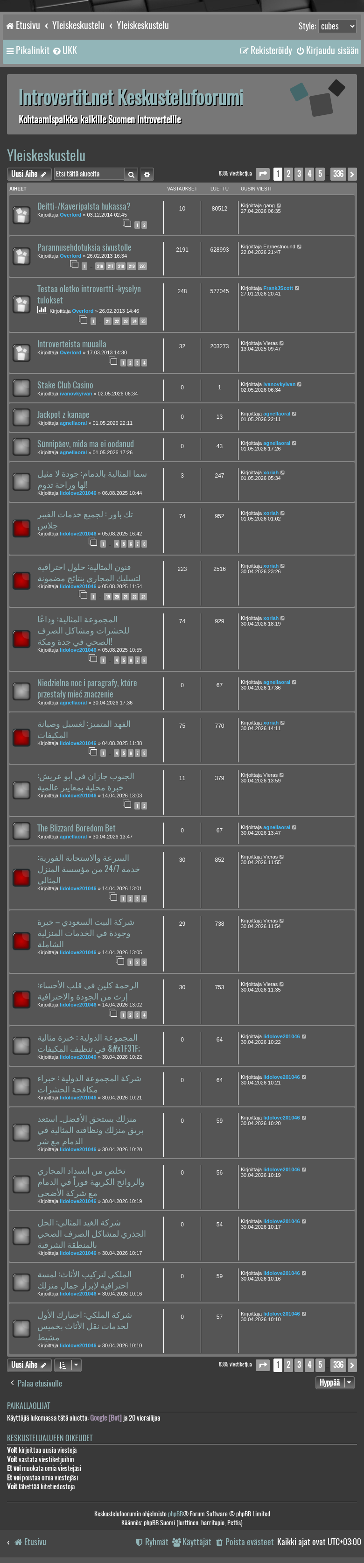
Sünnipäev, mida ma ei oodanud (85, 444)
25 (143, 321)
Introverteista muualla (71, 344)
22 (117, 321)
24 (134, 321)
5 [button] (320, 174)
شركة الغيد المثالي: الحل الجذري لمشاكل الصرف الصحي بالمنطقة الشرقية (91, 1233)
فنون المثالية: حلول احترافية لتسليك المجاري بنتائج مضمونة (88, 572)
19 (108, 596)
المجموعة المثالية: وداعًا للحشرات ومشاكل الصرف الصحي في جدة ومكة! (83, 630)
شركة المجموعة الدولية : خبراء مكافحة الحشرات (89, 1083)
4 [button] (309, 174)
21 (108, 321)
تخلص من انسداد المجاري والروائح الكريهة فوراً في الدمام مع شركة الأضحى (91, 1181)
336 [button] (338, 174)
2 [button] (288, 174)
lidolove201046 (78, 493)
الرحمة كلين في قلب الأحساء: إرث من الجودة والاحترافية (88, 990)
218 (121, 266)
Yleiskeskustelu (46, 155)
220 (142, 266)
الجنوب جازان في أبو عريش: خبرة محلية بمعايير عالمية (85, 781)
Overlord (70, 215)
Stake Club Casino (65, 385)
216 (100, 266)
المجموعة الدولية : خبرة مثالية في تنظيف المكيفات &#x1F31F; (88, 1043)
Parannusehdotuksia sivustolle (84, 247)
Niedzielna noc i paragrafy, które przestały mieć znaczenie (87, 688)
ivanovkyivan (76, 393)
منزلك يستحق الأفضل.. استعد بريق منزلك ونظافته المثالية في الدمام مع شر (90, 1130)
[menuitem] (64, 50)
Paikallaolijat (28, 1406)
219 (131, 266)
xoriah (271, 472)
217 (110, 266)
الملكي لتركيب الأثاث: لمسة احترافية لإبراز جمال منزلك (84, 1279)
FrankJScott (278, 288)
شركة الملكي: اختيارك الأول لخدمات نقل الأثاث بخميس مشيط (84, 1326)
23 (125, 321)
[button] (263, 174)
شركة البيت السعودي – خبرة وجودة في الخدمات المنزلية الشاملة (85, 933)
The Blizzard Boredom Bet (76, 828)
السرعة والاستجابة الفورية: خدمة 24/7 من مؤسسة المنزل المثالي (88, 869)
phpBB (175, 1513)
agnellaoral (73, 423)
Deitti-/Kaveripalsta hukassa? (84, 206)
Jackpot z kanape (63, 414)
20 (117, 596)
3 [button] (299, 174)
